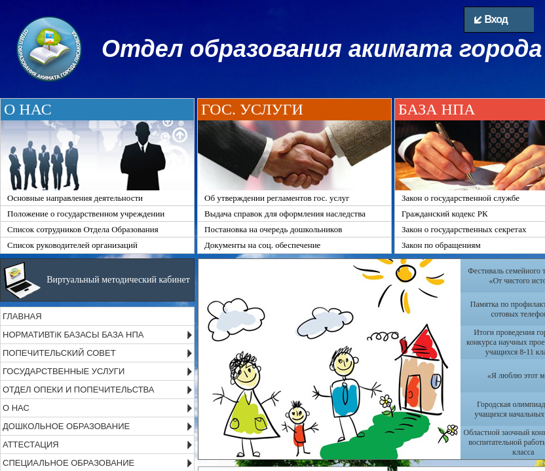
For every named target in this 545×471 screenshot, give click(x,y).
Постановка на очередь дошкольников (273, 229)
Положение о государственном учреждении (85, 213)
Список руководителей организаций (72, 245)
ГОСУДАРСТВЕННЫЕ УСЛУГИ (63, 371)
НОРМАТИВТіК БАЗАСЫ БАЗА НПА (73, 335)
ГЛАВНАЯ (22, 316)
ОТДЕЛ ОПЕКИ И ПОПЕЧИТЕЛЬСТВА (79, 389)
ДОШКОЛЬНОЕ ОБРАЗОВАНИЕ (66, 426)
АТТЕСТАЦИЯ (31, 444)
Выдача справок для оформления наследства (285, 213)
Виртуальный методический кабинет (118, 280)
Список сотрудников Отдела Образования (83, 229)
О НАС (16, 408)
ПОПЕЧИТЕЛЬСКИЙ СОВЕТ (59, 353)
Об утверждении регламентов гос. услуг (277, 198)
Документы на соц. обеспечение (262, 245)
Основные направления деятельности (75, 198)
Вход (491, 19)
